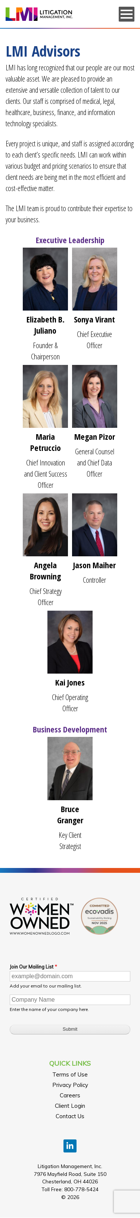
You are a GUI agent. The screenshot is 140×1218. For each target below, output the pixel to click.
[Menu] (126, 14)
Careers (70, 1095)
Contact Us (70, 1116)
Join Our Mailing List (31, 967)
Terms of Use (70, 1074)
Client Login (70, 1105)
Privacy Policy (70, 1084)
